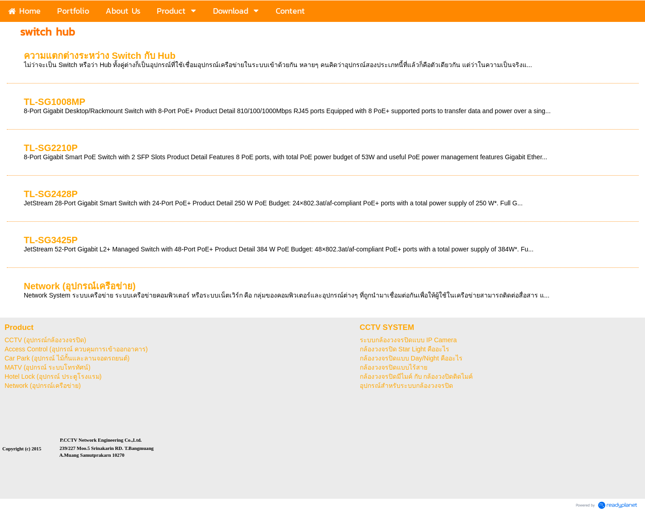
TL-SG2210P (51, 148)
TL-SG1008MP (54, 102)
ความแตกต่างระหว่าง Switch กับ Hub (100, 56)
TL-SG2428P (51, 194)
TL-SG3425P (51, 240)
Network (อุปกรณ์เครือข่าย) (80, 286)
